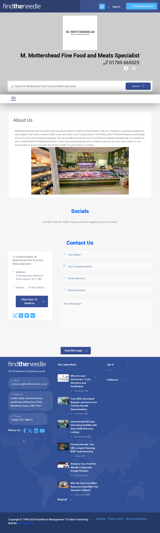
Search (138, 86)
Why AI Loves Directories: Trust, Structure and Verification (81, 381)
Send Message (76, 350)
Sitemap (100, 518)
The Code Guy (25, 523)
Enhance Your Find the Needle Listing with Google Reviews (83, 467)
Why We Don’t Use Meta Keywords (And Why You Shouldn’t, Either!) (84, 487)
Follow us (115, 379)
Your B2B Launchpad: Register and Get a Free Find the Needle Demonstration (84, 404)
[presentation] (84, 338)
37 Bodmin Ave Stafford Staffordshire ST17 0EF (29, 277)
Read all (65, 499)
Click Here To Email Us (33, 301)
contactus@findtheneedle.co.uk (29, 384)
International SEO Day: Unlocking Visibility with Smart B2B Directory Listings (84, 427)
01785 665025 (121, 62)
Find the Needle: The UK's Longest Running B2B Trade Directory (83, 448)
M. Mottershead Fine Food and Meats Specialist (79, 55)
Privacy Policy (115, 518)
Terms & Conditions (136, 518)
